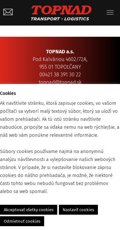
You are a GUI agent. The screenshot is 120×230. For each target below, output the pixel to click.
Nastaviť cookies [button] (78, 209)
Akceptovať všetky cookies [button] (28, 209)
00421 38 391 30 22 (60, 75)
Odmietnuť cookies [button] (22, 221)
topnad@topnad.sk (60, 82)
